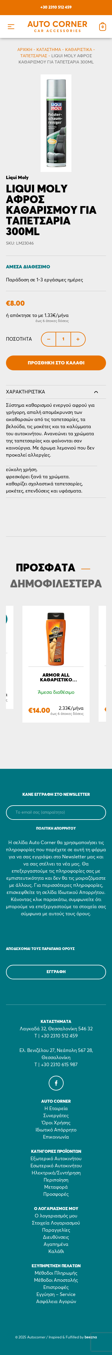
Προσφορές (56, 1194)
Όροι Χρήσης (56, 1122)
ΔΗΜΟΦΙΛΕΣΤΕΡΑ (56, 584)
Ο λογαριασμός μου (56, 1216)
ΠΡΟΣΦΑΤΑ (45, 568)
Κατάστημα (48, 50)
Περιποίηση (56, 1180)
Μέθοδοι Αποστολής (56, 1280)
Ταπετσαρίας (33, 56)
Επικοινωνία (56, 1137)
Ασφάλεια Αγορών (56, 1301)
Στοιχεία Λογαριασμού (56, 1223)
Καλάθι (56, 1251)
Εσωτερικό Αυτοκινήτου (56, 1165)
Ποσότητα (19, 339)
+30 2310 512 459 (56, 7)
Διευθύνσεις (56, 1237)
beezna (91, 1337)
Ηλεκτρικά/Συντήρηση (56, 1173)
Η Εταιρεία (56, 1108)
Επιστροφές (56, 1287)
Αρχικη (24, 50)
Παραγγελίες (56, 1230)
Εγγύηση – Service (56, 1294)
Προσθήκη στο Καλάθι (56, 363)
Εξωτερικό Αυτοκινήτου (56, 1158)
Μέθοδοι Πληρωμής (56, 1273)
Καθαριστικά (78, 50)
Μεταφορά (56, 1187)
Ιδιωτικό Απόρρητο (56, 1130)
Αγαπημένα (56, 1244)
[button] (11, 26)
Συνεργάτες (56, 1115)
